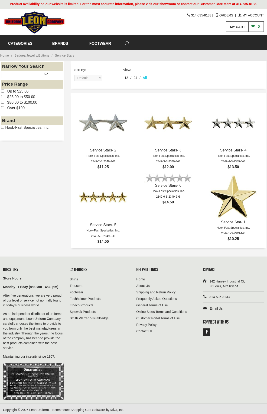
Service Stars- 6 (168, 183)
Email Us (216, 306)
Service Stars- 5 (103, 223)
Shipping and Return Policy (156, 290)
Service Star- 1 (233, 220)
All (145, 75)
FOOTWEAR (189, 41)
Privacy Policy (146, 322)
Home (4, 53)
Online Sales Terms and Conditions (161, 309)
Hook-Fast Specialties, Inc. (25, 125)
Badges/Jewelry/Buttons (31, 53)
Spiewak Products (83, 309)
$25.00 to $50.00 (18, 95)
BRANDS (149, 41)
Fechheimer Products (85, 296)
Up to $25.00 (15, 89)
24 (135, 75)
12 (126, 75)
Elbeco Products (81, 303)
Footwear (76, 290)
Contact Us (144, 329)
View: (127, 68)
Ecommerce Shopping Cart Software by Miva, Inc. (88, 408)
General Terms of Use (152, 303)
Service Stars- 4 (233, 148)
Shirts (74, 277)
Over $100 (13, 106)
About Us (143, 284)
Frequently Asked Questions (156, 296)
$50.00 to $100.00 (19, 100)
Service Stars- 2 (103, 148)
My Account (251, 15)
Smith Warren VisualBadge (89, 316)
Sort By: (80, 68)
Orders (224, 15)
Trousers (76, 284)
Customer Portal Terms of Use (158, 316)
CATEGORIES (109, 41)
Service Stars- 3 (168, 148)
